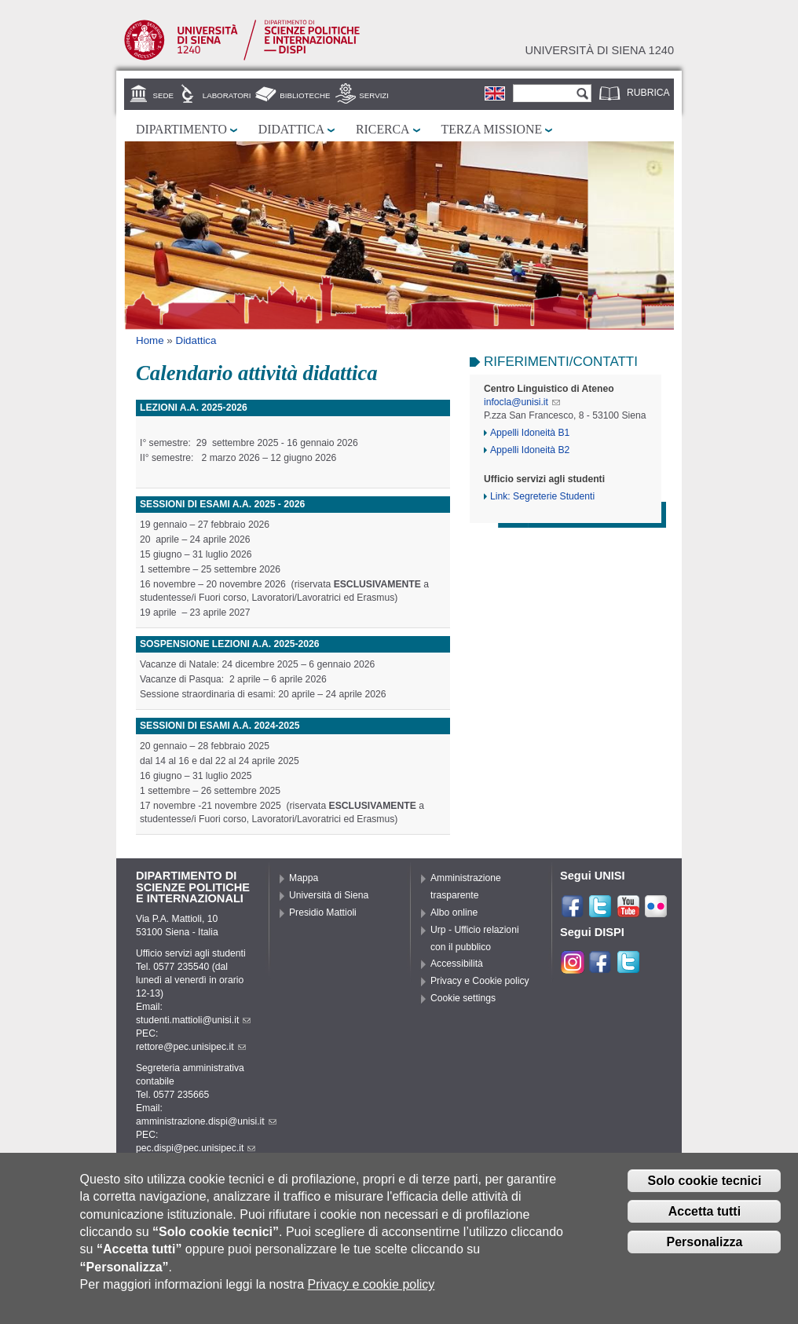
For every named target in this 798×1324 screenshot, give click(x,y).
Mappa (303, 877)
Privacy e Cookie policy (479, 980)
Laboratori (227, 95)
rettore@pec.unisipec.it (191, 1046)
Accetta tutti (704, 1214)
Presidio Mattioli (323, 912)
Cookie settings (463, 998)
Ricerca (382, 129)
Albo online (454, 912)
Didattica (291, 129)
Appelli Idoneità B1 (529, 432)
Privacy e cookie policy (371, 1287)
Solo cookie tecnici (704, 1184)
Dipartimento (181, 129)
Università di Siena (328, 895)
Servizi (374, 95)
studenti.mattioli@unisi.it (193, 1020)
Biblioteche (305, 95)
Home (150, 340)
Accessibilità (456, 963)
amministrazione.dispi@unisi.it (206, 1121)
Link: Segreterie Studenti (542, 496)
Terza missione (492, 129)
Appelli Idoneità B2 (529, 449)
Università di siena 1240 (599, 50)
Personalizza (704, 1245)
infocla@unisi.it (522, 402)
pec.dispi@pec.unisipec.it (195, 1148)
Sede (163, 95)
